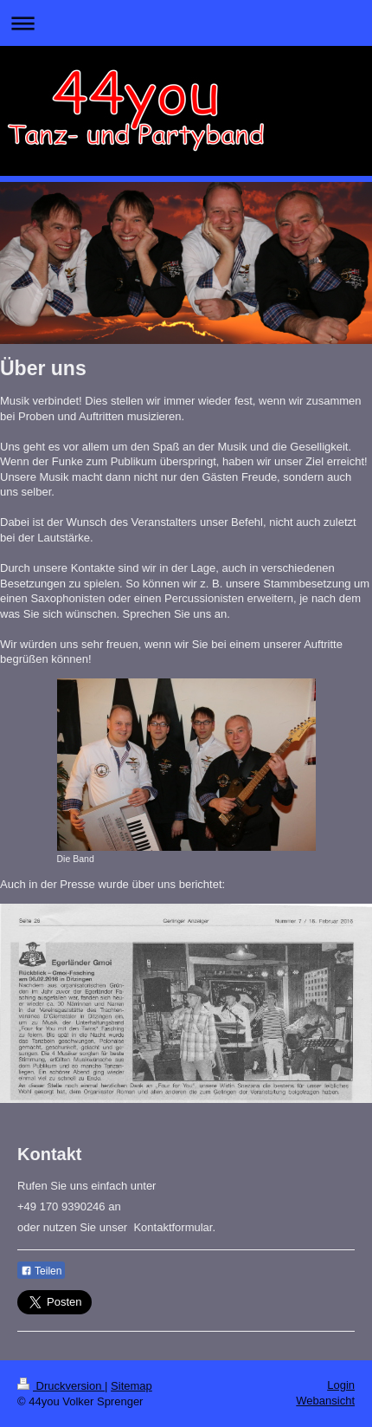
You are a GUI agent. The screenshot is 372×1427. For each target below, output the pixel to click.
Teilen (41, 1271)
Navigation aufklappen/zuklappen (186, 23)
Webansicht (325, 1400)
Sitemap (131, 1385)
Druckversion (61, 1385)
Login (341, 1384)
